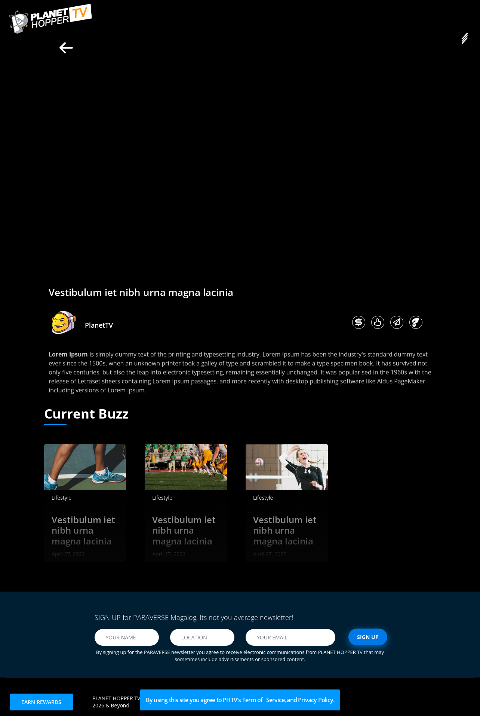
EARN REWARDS (41, 702)
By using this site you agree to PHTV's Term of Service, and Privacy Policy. (240, 700)
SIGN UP (368, 637)
